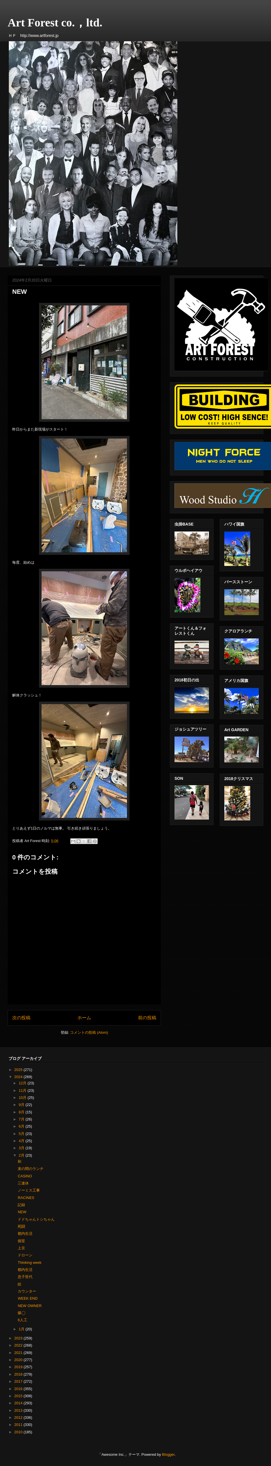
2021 (19, 1353)
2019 (19, 1367)
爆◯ (21, 1313)
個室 (21, 1241)
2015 (19, 1396)
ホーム (84, 1017)
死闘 (21, 1226)
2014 (19, 1403)
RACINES (26, 1198)
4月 (22, 1141)
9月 (22, 1105)
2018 (19, 1374)
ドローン (25, 1255)
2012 (19, 1417)
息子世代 (25, 1277)
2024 (19, 1077)
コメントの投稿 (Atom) (89, 1032)
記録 (21, 1205)
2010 (19, 1432)
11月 (23, 1090)
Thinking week (29, 1262)
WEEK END (27, 1298)
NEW (22, 1212)
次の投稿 (21, 1017)
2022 (19, 1345)
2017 (19, 1381)
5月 (22, 1134)
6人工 (22, 1320)
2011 (19, 1424)
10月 (23, 1097)
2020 (19, 1360)
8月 (22, 1112)
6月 (22, 1126)
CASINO (25, 1176)
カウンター (27, 1291)
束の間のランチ (31, 1169)
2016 (19, 1389)
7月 (22, 1119)
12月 (23, 1083)
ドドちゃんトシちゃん (36, 1219)
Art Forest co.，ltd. (55, 22)
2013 (19, 1410)
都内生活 (25, 1233)
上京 (21, 1248)
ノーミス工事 (29, 1190)
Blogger (168, 1454)
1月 (22, 1329)
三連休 (23, 1183)
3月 (22, 1148)
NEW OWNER (30, 1306)
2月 (22, 1155)
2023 (19, 1338)
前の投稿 (147, 1017)
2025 (19, 1070)
